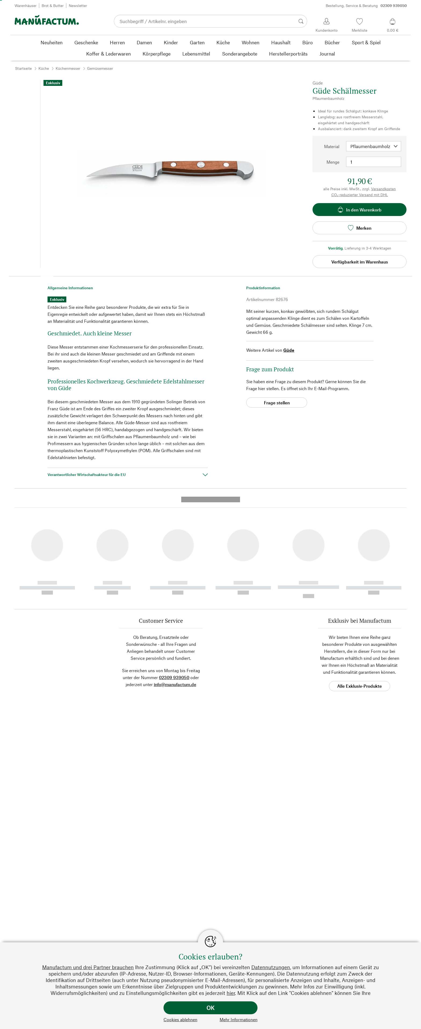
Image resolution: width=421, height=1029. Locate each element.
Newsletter (78, 5)
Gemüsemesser (100, 68)
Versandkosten (383, 188)
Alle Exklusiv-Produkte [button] (359, 582)
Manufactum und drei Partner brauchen (88, 967)
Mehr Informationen (238, 1019)
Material (331, 146)
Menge (332, 161)
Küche (43, 68)
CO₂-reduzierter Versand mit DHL (359, 194)
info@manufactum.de (175, 581)
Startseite (23, 68)
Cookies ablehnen (180, 1019)
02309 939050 (174, 574)
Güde (288, 350)
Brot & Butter (53, 5)
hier (231, 993)
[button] (47, 274)
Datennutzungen (270, 967)
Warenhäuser (25, 5)
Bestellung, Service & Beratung (366, 5)
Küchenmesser (68, 68)
